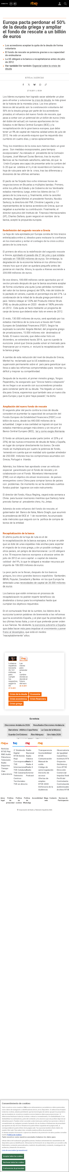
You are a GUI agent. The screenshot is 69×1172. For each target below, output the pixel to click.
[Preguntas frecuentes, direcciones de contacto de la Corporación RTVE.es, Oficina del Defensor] (53, 798)
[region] (34, 1136)
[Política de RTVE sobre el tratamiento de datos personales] (10, 800)
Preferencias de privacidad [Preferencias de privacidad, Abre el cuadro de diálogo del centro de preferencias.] (13, 1168)
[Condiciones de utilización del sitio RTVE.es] (3, 799)
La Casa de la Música (50, 730)
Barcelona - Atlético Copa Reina (23, 730)
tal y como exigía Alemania (50, 431)
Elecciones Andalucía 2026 (17, 725)
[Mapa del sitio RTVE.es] (46, 799)
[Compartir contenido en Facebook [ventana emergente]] (23, 84)
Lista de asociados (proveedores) (14, 1150)
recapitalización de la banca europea (25, 540)
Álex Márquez (37, 734)
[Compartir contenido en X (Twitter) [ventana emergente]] (29, 84)
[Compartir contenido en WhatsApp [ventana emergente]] (40, 84)
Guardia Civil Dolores (17, 734)
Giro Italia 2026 (54, 734)
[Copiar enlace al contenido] (46, 84)
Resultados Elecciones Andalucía (48, 725)
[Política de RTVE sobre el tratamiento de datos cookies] (19, 800)
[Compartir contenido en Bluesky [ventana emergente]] (34, 84)
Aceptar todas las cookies (13, 1156)
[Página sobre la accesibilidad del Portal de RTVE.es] (37, 798)
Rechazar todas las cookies (13, 1162)
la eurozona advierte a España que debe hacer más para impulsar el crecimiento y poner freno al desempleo (34, 628)
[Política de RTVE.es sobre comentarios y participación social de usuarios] (63, 799)
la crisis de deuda (41, 100)
